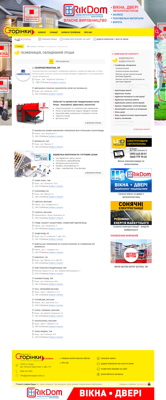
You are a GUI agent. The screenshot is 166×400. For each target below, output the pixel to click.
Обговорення (62, 61)
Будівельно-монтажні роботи (127, 99)
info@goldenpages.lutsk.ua (32, 375)
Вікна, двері (120, 112)
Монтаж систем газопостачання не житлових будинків (130, 80)
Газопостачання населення (127, 71)
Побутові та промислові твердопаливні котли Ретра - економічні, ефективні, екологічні (76, 103)
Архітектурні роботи (123, 90)
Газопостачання (122, 68)
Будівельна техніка (123, 93)
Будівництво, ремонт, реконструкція (129, 102)
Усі (51, 61)
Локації (54, 32)
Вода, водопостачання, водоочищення (131, 115)
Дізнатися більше (93, 172)
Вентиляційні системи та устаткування (131, 109)
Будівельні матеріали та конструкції (130, 96)
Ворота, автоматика (123, 118)
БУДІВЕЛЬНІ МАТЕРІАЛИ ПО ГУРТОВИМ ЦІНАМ (75, 154)
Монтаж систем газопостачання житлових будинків (129, 75)
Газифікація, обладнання (125, 65)
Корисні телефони (70, 32)
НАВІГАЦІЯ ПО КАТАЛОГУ (125, 53)
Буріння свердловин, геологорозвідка (131, 106)
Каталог (42, 32)
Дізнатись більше (93, 123)
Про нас (88, 32)
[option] (131, 255)
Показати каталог (142, 129)
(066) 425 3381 (26, 371)
